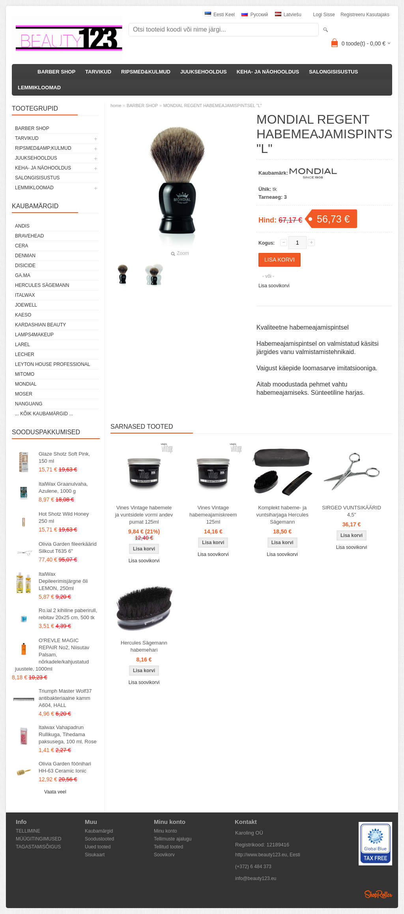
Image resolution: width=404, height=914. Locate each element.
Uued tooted (97, 847)
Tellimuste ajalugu (172, 839)
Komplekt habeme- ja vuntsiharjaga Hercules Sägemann (282, 515)
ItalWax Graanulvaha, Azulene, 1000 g (63, 487)
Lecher (24, 354)
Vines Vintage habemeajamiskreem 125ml (213, 515)
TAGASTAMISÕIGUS (38, 847)
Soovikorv (164, 854)
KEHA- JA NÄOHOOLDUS (268, 72)
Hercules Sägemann (42, 285)
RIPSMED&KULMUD (145, 72)
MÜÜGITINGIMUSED (38, 839)
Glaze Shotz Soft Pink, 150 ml (64, 457)
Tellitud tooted (168, 847)
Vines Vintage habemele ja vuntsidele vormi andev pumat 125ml (144, 515)
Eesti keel (220, 14)
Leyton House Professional (52, 364)
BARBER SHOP (56, 72)
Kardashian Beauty (40, 325)
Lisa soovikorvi (274, 285)
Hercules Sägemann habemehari (144, 646)
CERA (21, 246)
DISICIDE (25, 265)
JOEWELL (26, 305)
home (116, 105)
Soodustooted (99, 839)
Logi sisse (324, 14)
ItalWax (25, 295)
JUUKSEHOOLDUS (203, 72)
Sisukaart (95, 854)
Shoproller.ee (378, 894)
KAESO (23, 315)
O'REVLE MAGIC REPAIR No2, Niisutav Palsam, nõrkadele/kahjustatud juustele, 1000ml (52, 654)
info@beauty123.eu (255, 878)
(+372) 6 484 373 (253, 866)
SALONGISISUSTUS (333, 72)
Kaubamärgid (99, 831)
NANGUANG (28, 404)
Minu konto (165, 831)
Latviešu (288, 14)
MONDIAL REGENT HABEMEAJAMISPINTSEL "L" (212, 105)
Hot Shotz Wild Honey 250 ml (64, 517)
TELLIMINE (28, 831)
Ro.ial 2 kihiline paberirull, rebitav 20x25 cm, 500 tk (68, 613)
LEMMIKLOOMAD (39, 87)
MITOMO (24, 374)
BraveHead (29, 236)
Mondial (26, 384)
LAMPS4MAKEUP (34, 334)
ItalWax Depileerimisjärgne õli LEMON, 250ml (63, 581)
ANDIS (22, 226)
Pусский (254, 14)
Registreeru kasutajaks (364, 14)
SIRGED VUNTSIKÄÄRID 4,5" (351, 511)
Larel (22, 344)
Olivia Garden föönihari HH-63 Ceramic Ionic (65, 767)
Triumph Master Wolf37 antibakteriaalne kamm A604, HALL (65, 698)
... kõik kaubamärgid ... (44, 413)
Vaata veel (55, 792)
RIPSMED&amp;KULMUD (43, 148)
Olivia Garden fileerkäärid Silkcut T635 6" (68, 547)
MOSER (23, 394)
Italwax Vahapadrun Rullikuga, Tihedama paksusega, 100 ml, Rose (68, 734)
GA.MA (22, 275)
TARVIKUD (98, 72)
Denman (25, 255)
